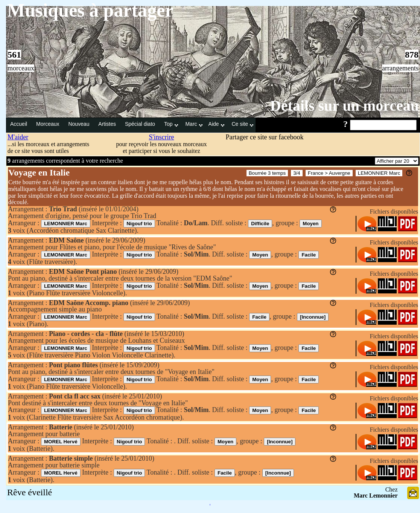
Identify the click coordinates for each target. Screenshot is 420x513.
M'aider (18, 137)
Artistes (107, 124)
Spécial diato (141, 124)
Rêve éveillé (29, 492)
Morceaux (48, 124)
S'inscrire (161, 137)
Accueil (19, 124)
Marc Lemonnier (376, 495)
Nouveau (79, 124)
